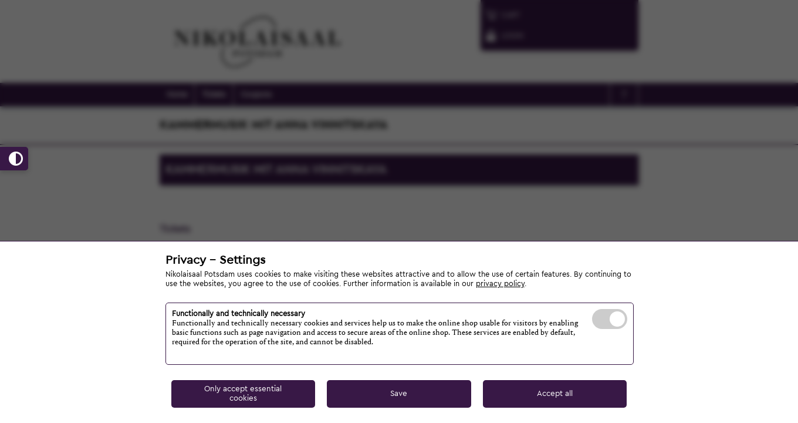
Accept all (555, 394)
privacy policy (500, 283)
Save (398, 394)
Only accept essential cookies (243, 393)
